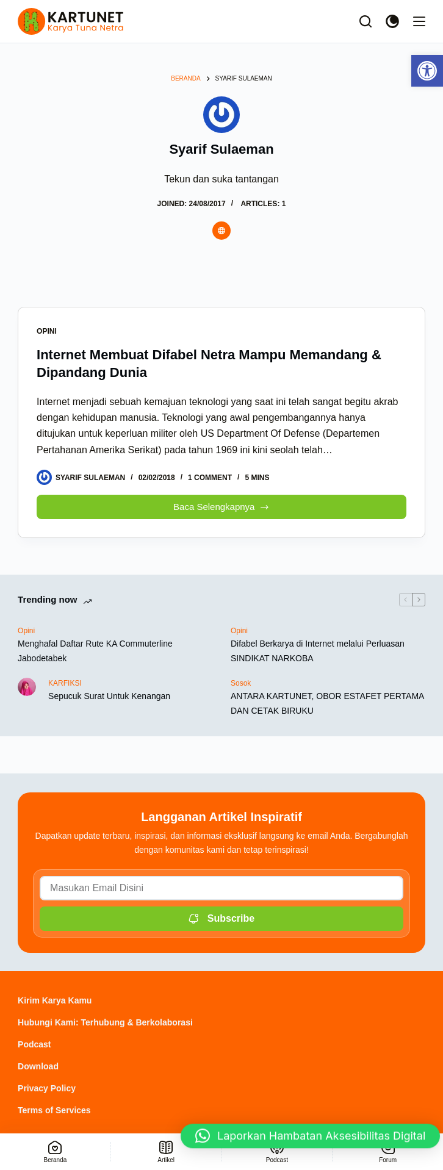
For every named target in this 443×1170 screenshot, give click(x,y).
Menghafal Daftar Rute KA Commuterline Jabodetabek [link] (95, 650)
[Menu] (419, 21)
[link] (427, 71)
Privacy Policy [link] (47, 1088)
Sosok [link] (241, 683)
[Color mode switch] (392, 21)
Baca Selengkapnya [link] (222, 503)
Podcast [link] (34, 1044)
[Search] (365, 21)
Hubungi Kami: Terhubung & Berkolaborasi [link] (105, 1022)
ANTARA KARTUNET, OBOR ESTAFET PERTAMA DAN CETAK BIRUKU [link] (327, 703)
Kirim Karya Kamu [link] (55, 1000)
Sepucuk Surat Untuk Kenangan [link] (109, 696)
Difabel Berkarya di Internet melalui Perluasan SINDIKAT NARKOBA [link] (318, 650)
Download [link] (38, 1066)
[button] (310, 1134)
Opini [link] (47, 331)
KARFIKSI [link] (65, 683)
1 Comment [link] (210, 477)
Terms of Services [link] (54, 1110)
